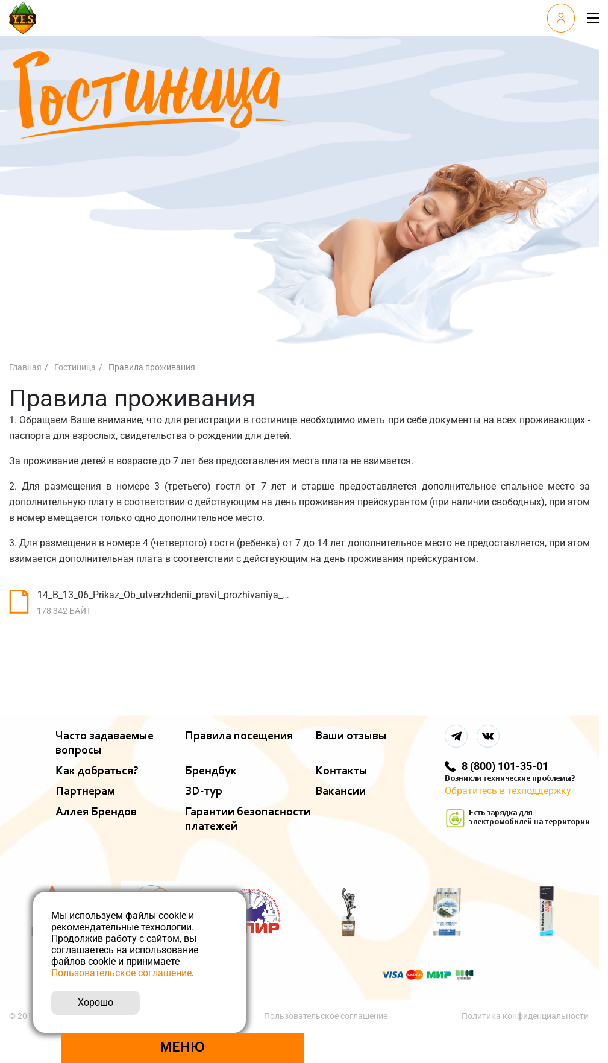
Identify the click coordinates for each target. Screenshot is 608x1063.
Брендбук (211, 771)
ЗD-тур (203, 792)
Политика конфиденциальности (526, 1016)
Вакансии (340, 792)
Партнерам (85, 792)
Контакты (341, 771)
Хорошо (95, 1002)
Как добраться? (97, 771)
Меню (182, 1048)
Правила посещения (239, 736)
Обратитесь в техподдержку (508, 790)
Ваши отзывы (351, 736)
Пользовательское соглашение (327, 1016)
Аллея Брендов (96, 812)
